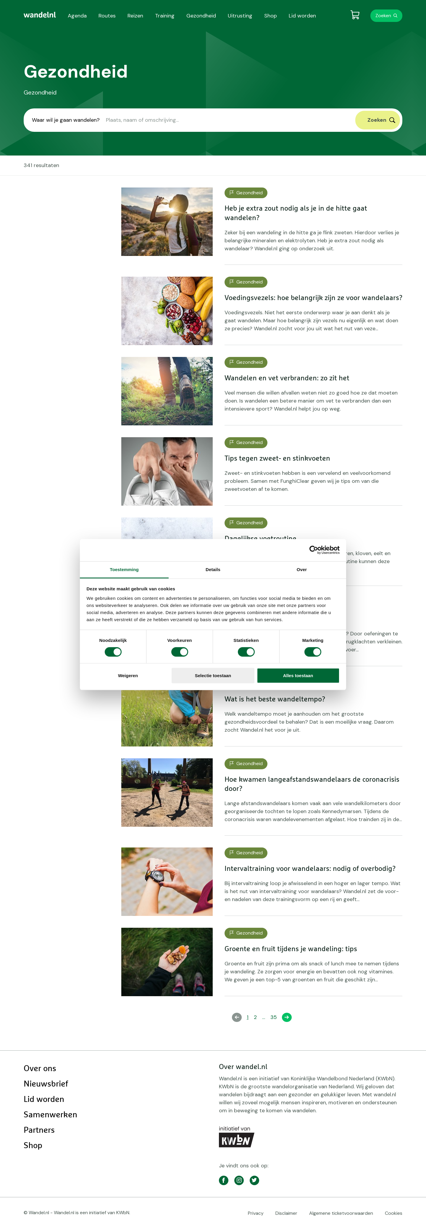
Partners (39, 1130)
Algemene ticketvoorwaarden (341, 1213)
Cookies (393, 1213)
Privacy (256, 1213)
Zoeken (383, 15)
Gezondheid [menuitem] (201, 15)
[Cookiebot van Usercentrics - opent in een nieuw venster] (314, 550)
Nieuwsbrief (46, 1084)
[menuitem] (40, 15)
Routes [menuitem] (107, 15)
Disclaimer (286, 1213)
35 (275, 1017)
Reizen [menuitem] (135, 15)
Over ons (40, 1069)
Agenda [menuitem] (77, 15)
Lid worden (44, 1099)
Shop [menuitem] (270, 15)
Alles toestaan (298, 675)
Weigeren (128, 675)
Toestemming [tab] (124, 569)
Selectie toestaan (213, 675)
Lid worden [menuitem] (302, 15)
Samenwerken (50, 1115)
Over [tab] (302, 569)
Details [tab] (213, 569)
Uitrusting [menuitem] (240, 15)
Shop (33, 1146)
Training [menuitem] (165, 15)
